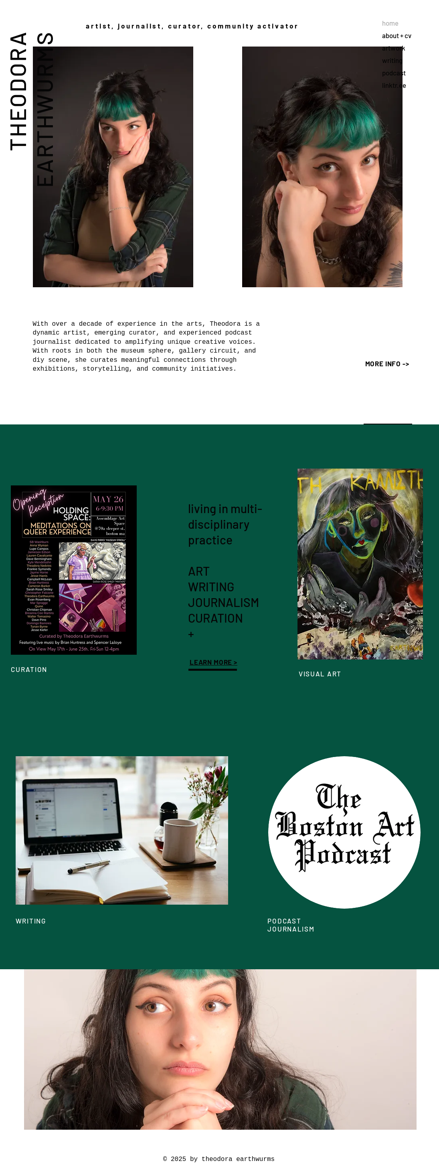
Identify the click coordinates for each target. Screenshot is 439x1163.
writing (392, 60)
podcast (394, 73)
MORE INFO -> (387, 363)
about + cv (396, 35)
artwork (393, 48)
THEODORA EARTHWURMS (30, 109)
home (390, 23)
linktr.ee (394, 85)
